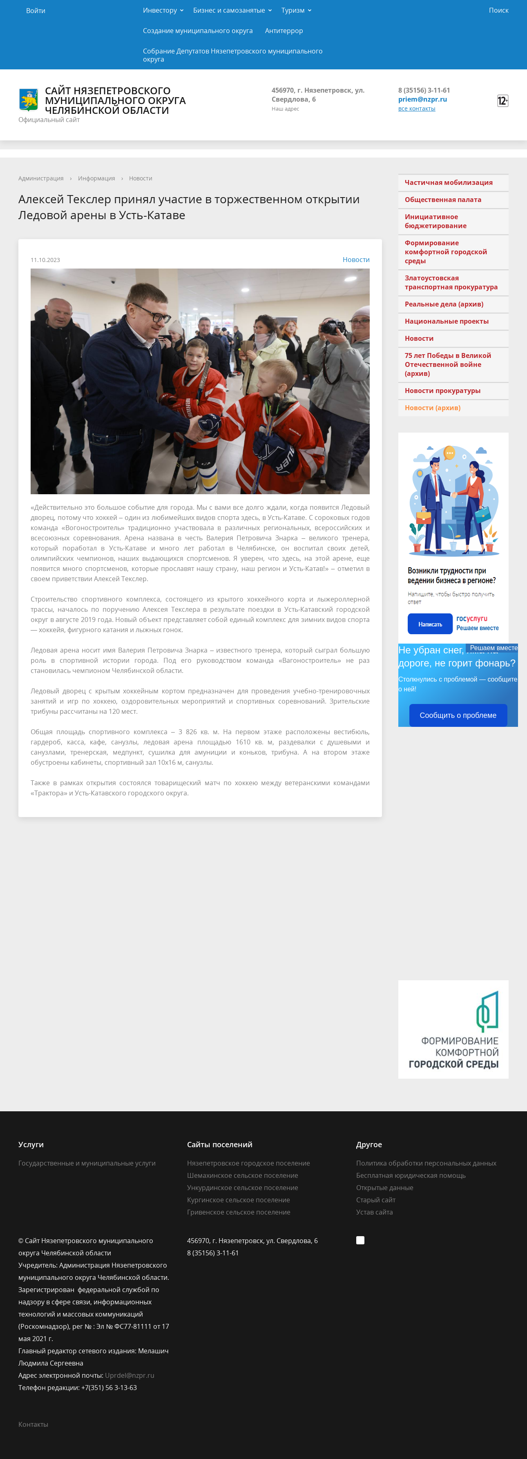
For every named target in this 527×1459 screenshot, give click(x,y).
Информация (96, 178)
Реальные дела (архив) (444, 304)
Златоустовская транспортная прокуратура (451, 282)
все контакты (416, 108)
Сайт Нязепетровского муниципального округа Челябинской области (102, 100)
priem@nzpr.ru (422, 99)
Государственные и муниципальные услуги (87, 1163)
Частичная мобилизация (449, 182)
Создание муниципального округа (198, 30)
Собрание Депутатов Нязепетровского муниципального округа (233, 55)
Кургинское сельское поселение (238, 1199)
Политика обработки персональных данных (426, 1163)
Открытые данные (384, 1187)
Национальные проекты (447, 321)
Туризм (293, 10)
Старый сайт (375, 1199)
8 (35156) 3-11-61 (424, 90)
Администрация (41, 178)
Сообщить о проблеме (458, 715)
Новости (140, 178)
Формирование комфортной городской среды (446, 251)
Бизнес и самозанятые (229, 10)
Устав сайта (374, 1212)
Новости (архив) (432, 407)
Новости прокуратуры (443, 390)
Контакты (33, 1424)
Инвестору (160, 10)
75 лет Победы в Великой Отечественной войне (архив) (448, 364)
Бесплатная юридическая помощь (411, 1175)
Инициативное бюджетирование (436, 221)
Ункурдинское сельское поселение (242, 1187)
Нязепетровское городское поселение (248, 1163)
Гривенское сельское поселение (238, 1212)
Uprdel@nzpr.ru (129, 1375)
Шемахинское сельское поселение (242, 1175)
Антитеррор (284, 30)
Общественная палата (443, 199)
